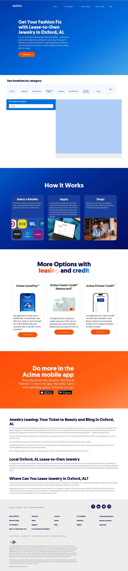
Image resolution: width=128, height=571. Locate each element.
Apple (47, 392)
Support (34, 525)
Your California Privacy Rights (40, 536)
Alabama (19, 507)
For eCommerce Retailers (41, 529)
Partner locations (105, 521)
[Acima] (12, 542)
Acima (17, 6)
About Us (35, 516)
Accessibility (81, 516)
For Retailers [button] (69, 6)
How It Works (14, 516)
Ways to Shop (14, 520)
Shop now (26, 54)
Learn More (28, 335)
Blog (55, 525)
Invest (56, 520)
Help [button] (111, 6)
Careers (57, 516)
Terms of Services (14, 536)
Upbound (102, 525)
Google (66, 392)
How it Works (85, 6)
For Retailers (13, 525)
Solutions (80, 520)
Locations (12, 507)
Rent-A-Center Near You (18, 529)
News (34, 520)
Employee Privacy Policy (58, 536)
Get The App (99, 6)
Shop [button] (55, 6)
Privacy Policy (26, 536)
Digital (79, 525)
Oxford (26, 507)
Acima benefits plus (106, 516)
